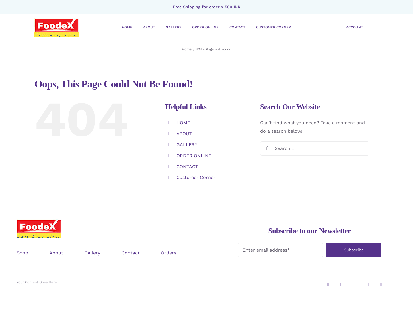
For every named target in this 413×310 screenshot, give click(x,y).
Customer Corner (195, 177)
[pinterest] (368, 284)
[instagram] (328, 284)
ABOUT (184, 133)
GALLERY (186, 144)
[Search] (267, 148)
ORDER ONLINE (193, 155)
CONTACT (187, 166)
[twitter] (341, 284)
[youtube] (381, 284)
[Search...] (314, 148)
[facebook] (355, 284)
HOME (183, 122)
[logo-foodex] (56, 20)
